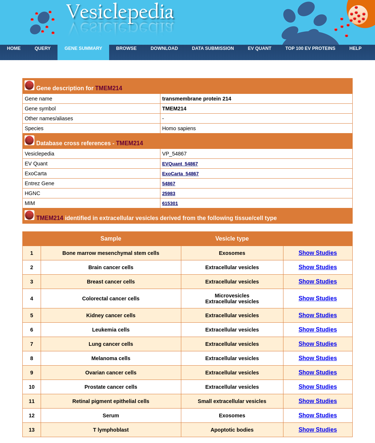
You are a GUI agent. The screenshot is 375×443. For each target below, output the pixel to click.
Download (164, 48)
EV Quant (259, 48)
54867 (168, 183)
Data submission (213, 48)
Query (42, 48)
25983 (168, 193)
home (14, 48)
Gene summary (83, 48)
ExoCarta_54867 (180, 173)
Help (355, 48)
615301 (170, 203)
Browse (126, 48)
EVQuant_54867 (180, 163)
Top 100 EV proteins (310, 48)
